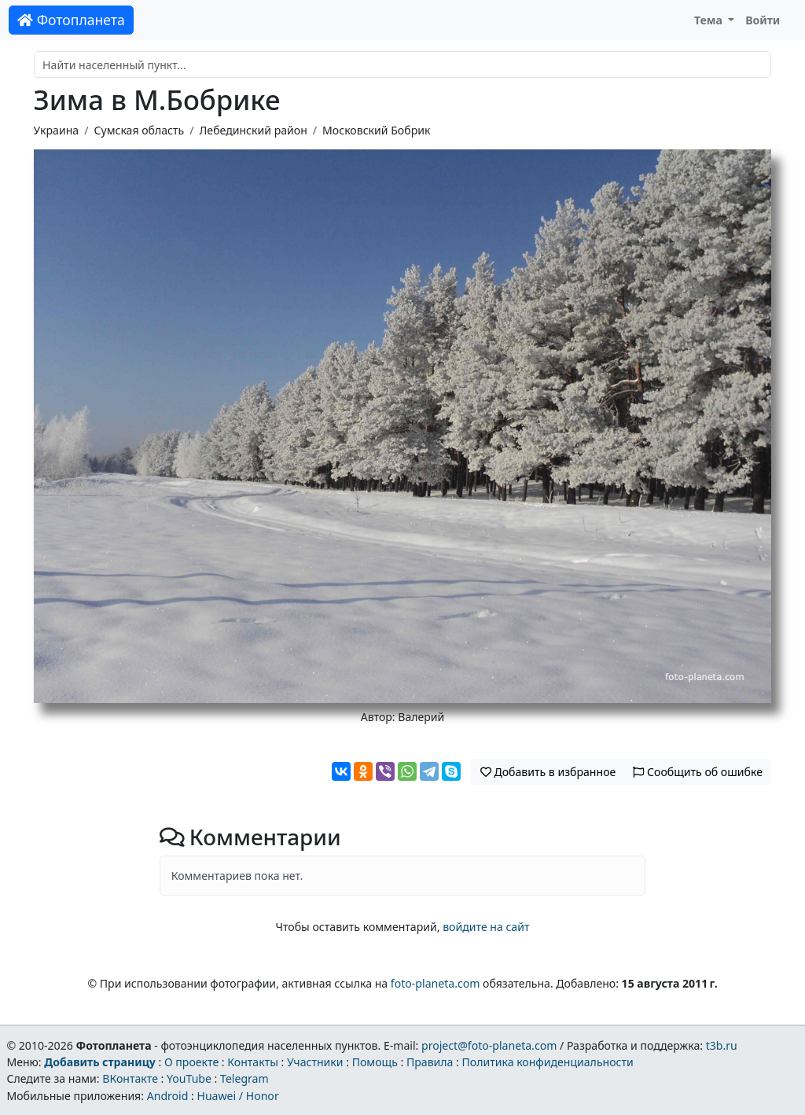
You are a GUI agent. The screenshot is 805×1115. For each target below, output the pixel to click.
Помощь (375, 1061)
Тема (710, 20)
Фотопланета (71, 19)
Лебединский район (253, 130)
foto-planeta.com (435, 983)
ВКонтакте (130, 1078)
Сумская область (139, 130)
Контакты (252, 1061)
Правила (429, 1061)
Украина (56, 130)
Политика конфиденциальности (548, 1061)
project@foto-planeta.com (489, 1045)
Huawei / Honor (237, 1095)
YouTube (189, 1078)
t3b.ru (721, 1045)
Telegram (244, 1078)
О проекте (191, 1061)
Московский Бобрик (376, 130)
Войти (762, 20)
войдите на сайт (486, 926)
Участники (315, 1061)
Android (168, 1095)
